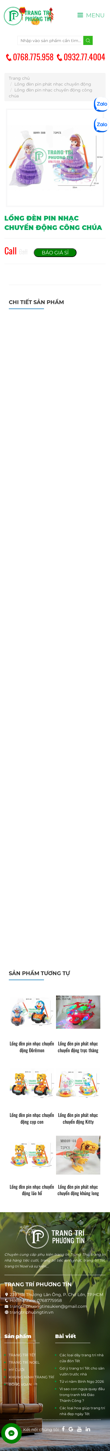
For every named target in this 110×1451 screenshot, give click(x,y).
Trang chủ (19, 78)
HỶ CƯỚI (17, 1369)
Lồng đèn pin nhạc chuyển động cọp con (32, 1118)
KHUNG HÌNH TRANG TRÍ (31, 1377)
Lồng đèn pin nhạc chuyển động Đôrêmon (32, 1047)
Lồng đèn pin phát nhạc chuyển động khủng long (78, 1190)
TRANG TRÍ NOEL (24, 1362)
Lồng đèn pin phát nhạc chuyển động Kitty (78, 1118)
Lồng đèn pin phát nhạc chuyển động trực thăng (78, 1047)
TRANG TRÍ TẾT (22, 1355)
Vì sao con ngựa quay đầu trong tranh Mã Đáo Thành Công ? (82, 1395)
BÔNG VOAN (20, 1384)
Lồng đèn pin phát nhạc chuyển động (52, 84)
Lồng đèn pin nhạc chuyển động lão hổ (32, 1190)
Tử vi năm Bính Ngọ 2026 (82, 1381)
